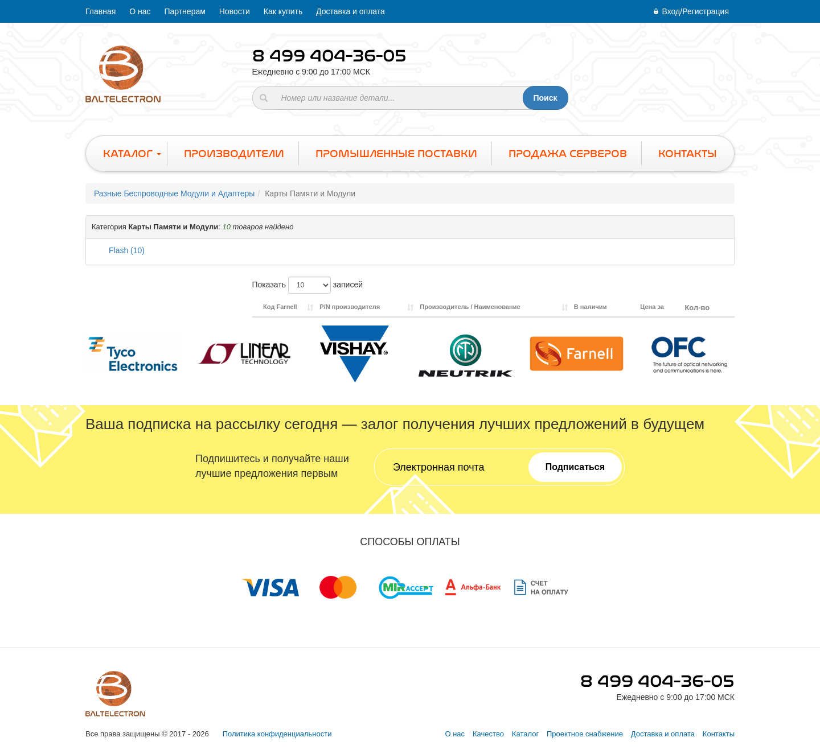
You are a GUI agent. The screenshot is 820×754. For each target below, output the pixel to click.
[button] (410, 227)
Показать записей (307, 285)
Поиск (545, 97)
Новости (234, 11)
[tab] (410, 227)
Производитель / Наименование (470, 306)
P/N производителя (349, 306)
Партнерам (184, 11)
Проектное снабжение (585, 734)
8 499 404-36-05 (329, 56)
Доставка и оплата (350, 11)
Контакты (719, 734)
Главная (100, 11)
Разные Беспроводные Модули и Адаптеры (174, 193)
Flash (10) (127, 250)
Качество (488, 734)
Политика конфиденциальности (277, 734)
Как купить (283, 11)
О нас (139, 11)
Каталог (525, 734)
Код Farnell (280, 306)
